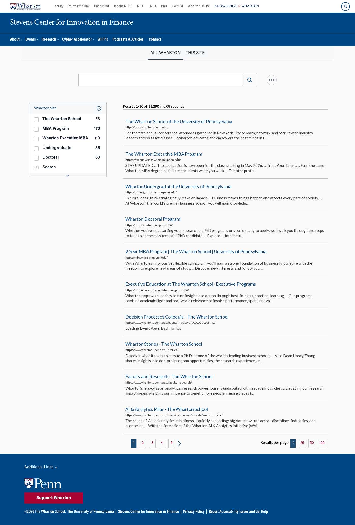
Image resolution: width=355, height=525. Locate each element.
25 (302, 443)
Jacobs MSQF (123, 6)
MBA (140, 6)
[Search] (249, 80)
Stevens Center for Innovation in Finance (148, 512)
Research (49, 40)
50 (312, 443)
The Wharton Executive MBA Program (163, 154)
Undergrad (101, 6)
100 (322, 443)
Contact (155, 40)
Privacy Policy (194, 512)
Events (30, 40)
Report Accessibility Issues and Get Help (238, 512)
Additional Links (41, 467)
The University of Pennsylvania (90, 512)
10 (293, 443)
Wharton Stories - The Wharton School (163, 344)
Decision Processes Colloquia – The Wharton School (176, 317)
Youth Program (78, 6)
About (15, 40)
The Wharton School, (50, 512)
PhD (164, 6)
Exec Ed (177, 6)
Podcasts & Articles (128, 40)
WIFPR (103, 40)
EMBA (152, 6)
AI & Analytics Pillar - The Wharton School (166, 409)
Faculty (58, 6)
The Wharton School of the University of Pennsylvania (178, 121)
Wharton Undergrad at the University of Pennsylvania (178, 186)
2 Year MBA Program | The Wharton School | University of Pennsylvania (196, 251)
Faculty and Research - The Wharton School (168, 376)
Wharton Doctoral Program (152, 219)
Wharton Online (199, 6)
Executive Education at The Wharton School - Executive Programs (190, 284)
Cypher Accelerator (77, 40)
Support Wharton (53, 498)
